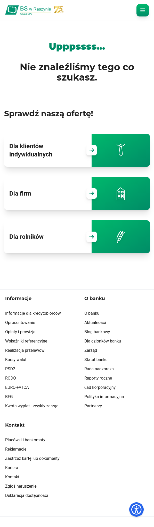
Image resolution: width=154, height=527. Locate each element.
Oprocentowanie (20, 322)
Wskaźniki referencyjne (26, 341)
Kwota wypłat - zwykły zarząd (32, 405)
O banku (91, 313)
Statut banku (96, 359)
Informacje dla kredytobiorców (33, 313)
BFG (9, 396)
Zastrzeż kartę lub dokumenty (32, 458)
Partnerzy (93, 405)
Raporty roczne (98, 378)
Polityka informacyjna (104, 396)
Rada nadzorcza (99, 368)
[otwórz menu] (142, 10)
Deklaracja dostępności (26, 495)
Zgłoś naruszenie (21, 486)
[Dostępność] (136, 509)
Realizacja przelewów (25, 350)
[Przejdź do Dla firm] (91, 193)
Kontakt (12, 477)
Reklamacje (15, 449)
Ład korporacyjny (100, 387)
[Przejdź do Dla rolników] (91, 237)
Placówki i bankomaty (25, 439)
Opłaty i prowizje (20, 331)
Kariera (11, 467)
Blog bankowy (97, 331)
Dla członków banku (102, 341)
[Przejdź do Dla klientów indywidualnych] (91, 150)
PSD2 (10, 368)
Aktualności (95, 322)
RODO (10, 378)
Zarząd (90, 350)
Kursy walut (16, 359)
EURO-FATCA (17, 387)
